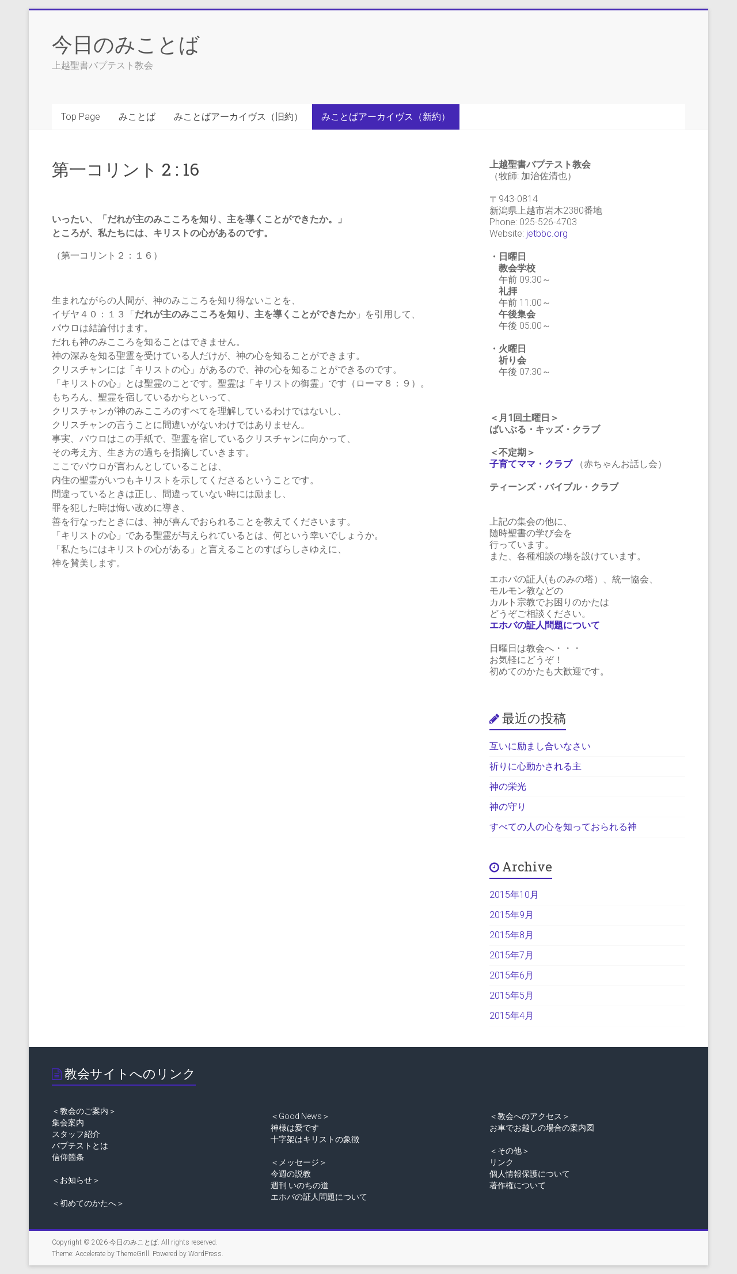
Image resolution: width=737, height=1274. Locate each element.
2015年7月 (511, 955)
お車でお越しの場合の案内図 (541, 1127)
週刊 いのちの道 (300, 1185)
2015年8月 (511, 935)
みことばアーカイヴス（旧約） (238, 116)
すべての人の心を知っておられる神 (563, 826)
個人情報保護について (529, 1173)
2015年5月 (511, 995)
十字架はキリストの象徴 (315, 1139)
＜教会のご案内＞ (84, 1111)
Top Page (80, 116)
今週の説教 (291, 1173)
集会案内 (68, 1122)
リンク (501, 1162)
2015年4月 (511, 1015)
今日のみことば (126, 44)
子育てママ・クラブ (530, 463)
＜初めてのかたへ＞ (88, 1203)
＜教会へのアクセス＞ (529, 1116)
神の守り (507, 806)
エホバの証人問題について (544, 625)
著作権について (517, 1185)
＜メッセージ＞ (299, 1162)
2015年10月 (514, 894)
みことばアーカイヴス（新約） (385, 116)
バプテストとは (80, 1145)
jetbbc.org (547, 233)
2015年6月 (511, 975)
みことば (137, 116)
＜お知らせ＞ (76, 1180)
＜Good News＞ (300, 1116)
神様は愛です (295, 1127)
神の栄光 (507, 786)
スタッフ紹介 (76, 1134)
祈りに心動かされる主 (535, 766)
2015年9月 (511, 914)
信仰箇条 (68, 1157)
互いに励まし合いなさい (540, 746)
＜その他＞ (509, 1150)
